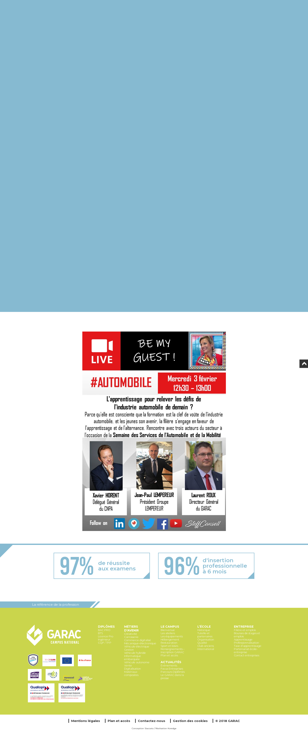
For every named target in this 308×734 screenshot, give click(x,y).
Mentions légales (85, 721)
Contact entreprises (246, 655)
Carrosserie (131, 637)
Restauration (169, 642)
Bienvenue (168, 630)
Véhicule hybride (135, 652)
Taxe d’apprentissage (247, 645)
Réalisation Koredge (165, 728)
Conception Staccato (142, 728)
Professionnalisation (246, 642)
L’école (204, 626)
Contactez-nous (151, 721)
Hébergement (170, 639)
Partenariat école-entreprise (246, 650)
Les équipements (172, 636)
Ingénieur (104, 639)
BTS (100, 633)
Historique (203, 630)
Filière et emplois (245, 630)
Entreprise (244, 626)
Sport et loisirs (169, 645)
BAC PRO (104, 630)
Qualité (202, 642)
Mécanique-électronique (140, 643)
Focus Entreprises (172, 668)
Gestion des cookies (190, 721)
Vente (128, 665)
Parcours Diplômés (173, 671)
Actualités (171, 662)
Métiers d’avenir (131, 628)
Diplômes (106, 626)
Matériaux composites (131, 673)
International (205, 649)
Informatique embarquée (132, 657)
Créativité (130, 633)
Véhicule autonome (136, 662)
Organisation (205, 639)
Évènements (169, 665)
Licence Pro (105, 636)
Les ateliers (168, 633)
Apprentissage (243, 639)
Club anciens (205, 645)
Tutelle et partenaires (204, 635)
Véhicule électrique (136, 646)
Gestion (129, 649)
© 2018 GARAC (227, 721)
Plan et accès (169, 655)
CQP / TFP (104, 642)
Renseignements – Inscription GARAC (173, 650)
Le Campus (170, 626)
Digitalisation (132, 668)
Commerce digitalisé (137, 640)
